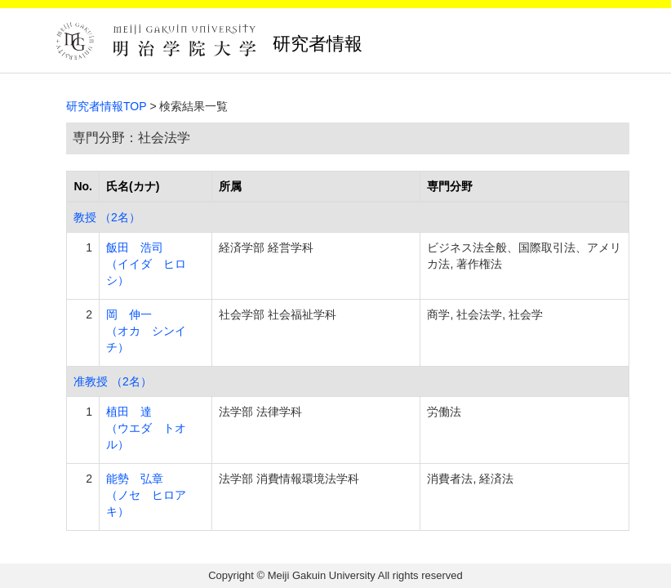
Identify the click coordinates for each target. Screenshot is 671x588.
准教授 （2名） (112, 381)
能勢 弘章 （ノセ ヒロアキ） (146, 495)
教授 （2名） (106, 217)
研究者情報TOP (106, 106)
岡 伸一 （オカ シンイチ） (146, 331)
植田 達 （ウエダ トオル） (146, 428)
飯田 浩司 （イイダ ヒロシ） (146, 264)
